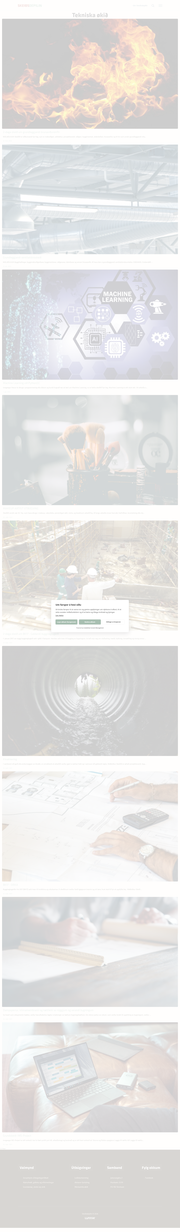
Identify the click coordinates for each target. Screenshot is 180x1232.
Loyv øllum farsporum (66, 622)
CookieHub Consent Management (94, 628)
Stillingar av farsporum (113, 622)
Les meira (59, 615)
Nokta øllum (90, 622)
